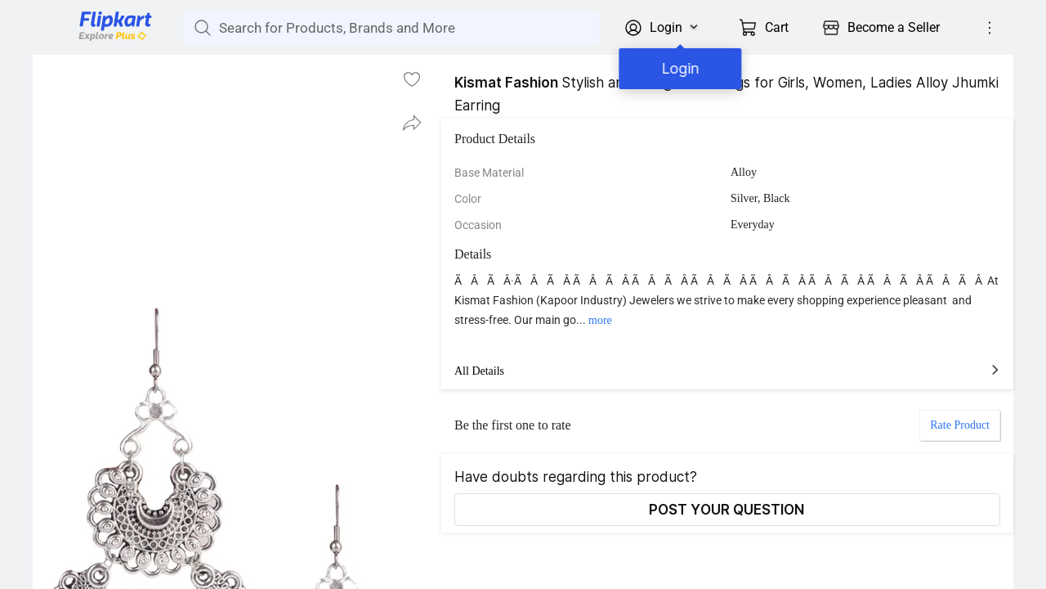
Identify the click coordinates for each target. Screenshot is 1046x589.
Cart (777, 27)
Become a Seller (893, 27)
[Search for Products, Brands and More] (201, 27)
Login (677, 68)
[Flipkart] (88, 39)
